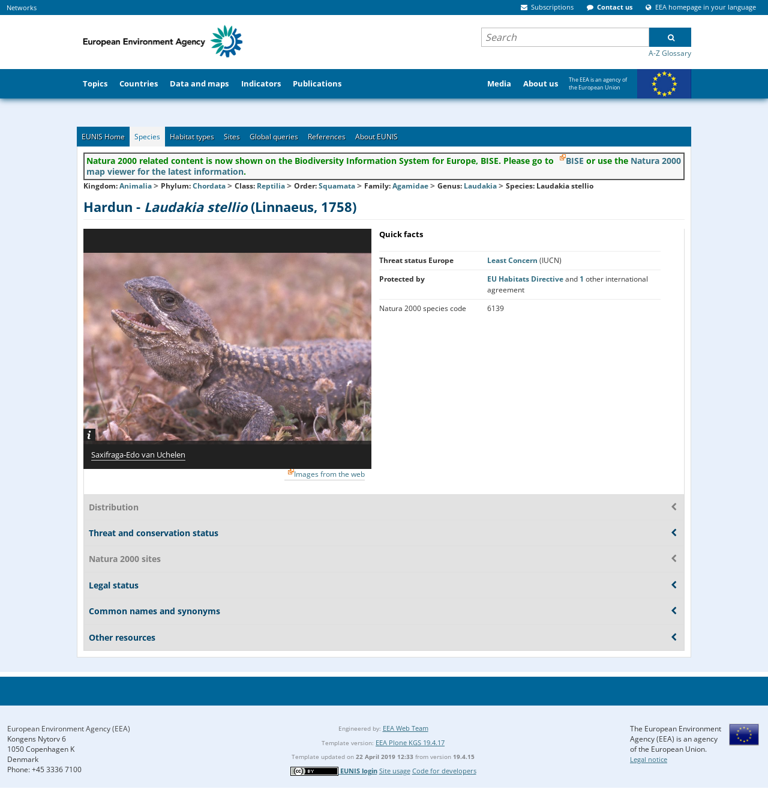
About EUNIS (376, 136)
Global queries (274, 136)
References (327, 136)
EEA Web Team (405, 728)
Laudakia (481, 186)
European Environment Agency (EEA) (68, 729)
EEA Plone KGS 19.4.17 (410, 742)
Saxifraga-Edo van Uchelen (138, 454)
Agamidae (410, 186)
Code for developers (444, 770)
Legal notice (648, 759)
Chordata (209, 186)
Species (147, 136)
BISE (575, 160)
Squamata (337, 186)
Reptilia (271, 186)
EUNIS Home (103, 136)
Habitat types (192, 136)
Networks (22, 7)
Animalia (135, 186)
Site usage (394, 770)
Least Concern (513, 260)
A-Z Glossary (670, 53)
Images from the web (329, 474)
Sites (232, 136)
